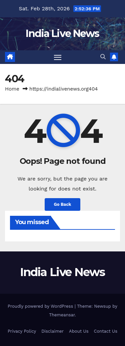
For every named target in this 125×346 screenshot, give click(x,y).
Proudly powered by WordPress (41, 306)
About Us (78, 331)
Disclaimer (52, 331)
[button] (103, 57)
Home (12, 89)
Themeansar (62, 314)
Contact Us (105, 331)
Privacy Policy (22, 331)
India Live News (62, 33)
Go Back (62, 204)
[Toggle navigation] (57, 57)
